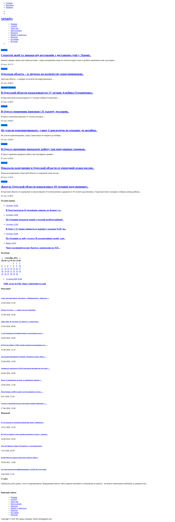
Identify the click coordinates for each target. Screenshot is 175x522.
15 (14, 269)
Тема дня (14, 28)
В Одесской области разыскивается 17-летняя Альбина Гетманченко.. (47, 92)
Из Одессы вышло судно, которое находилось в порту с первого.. (24, 434)
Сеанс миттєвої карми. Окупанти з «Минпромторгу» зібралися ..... (25, 298)
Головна (9, 3)
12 (5, 269)
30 (17, 274)
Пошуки (14, 37)
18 (2, 271)
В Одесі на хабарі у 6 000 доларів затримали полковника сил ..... (24, 345)
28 (11, 274)
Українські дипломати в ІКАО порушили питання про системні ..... (25, 368)
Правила (9, 7)
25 (2, 274)
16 (17, 269)
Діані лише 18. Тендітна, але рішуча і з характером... (20, 322)
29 (14, 274)
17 (20, 269)
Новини (14, 24)
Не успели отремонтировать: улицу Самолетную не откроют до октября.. (49, 130)
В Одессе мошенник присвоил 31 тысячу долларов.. (35, 111)
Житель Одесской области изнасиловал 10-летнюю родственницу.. (44, 186)
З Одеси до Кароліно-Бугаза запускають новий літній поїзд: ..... (24, 403)
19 (5, 271)
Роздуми (14, 41)
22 (14, 271)
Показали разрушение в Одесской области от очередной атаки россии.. (47, 168)
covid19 (14, 26)
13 (8, 269)
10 (20, 266)
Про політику (16, 31)
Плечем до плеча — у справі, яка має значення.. (18, 310)
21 (11, 271)
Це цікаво (15, 39)
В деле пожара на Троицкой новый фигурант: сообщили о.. (22, 422)
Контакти (10, 5)
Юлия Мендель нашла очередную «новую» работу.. (19, 457)
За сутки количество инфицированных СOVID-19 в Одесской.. (24, 469)
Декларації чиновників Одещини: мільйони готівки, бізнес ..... (23, 357)
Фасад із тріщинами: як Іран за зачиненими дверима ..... (21, 380)
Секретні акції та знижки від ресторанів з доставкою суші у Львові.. (46, 55)
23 (17, 271)
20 (8, 271)
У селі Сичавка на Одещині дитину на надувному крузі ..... (22, 333)
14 (11, 269)
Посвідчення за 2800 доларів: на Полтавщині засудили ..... (22, 392)
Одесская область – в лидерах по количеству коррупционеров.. (42, 74)
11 (2, 269)
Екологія (14, 33)
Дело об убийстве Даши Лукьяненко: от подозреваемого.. (22, 446)
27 (8, 274)
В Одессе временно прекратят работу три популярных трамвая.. (43, 149)
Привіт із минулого (19, 35)
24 (20, 271)
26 (5, 274)
